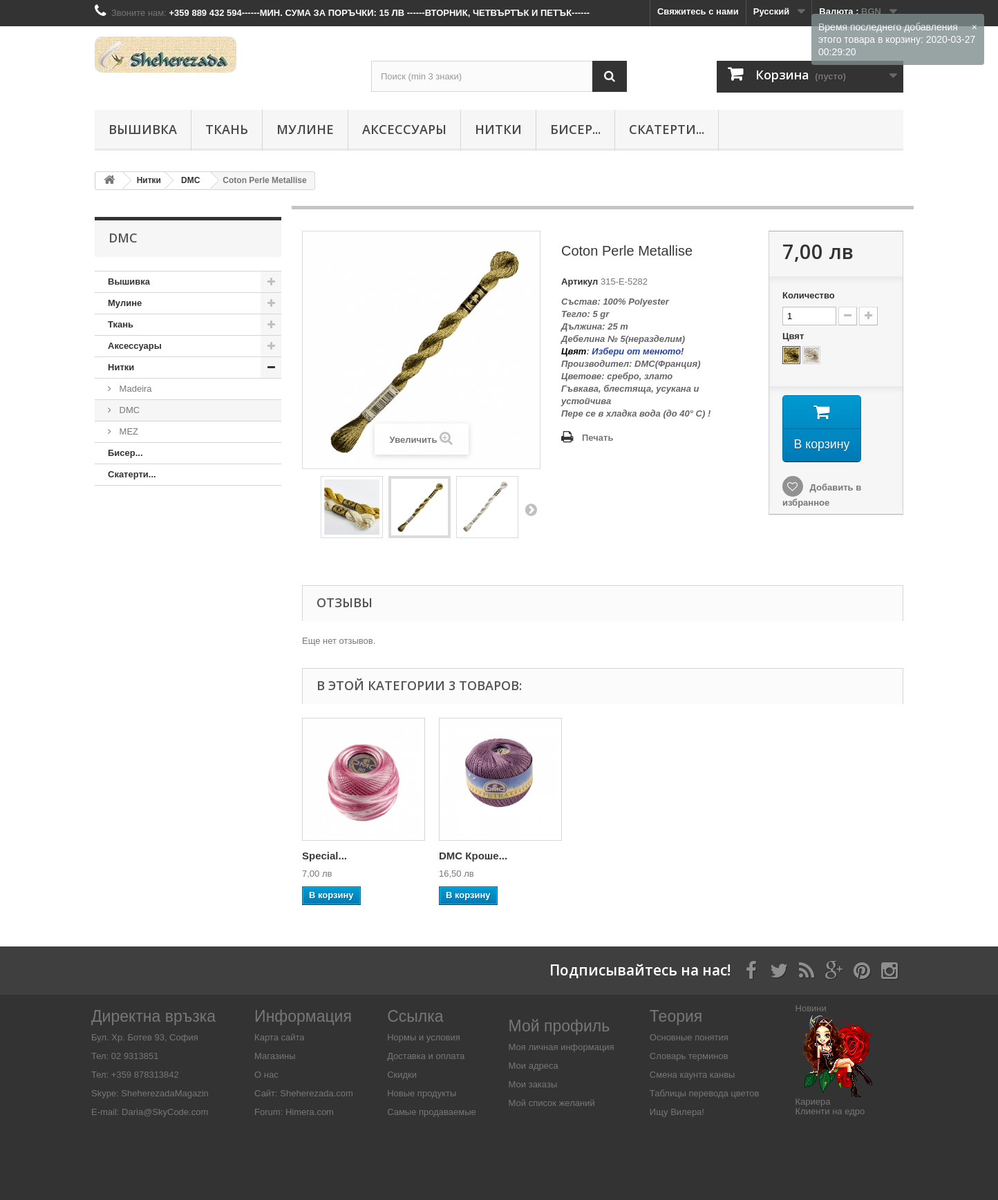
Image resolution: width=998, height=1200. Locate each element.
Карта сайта (279, 1037)
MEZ (127, 431)
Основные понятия (689, 1037)
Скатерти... (666, 129)
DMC (128, 410)
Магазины (275, 1056)
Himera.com (308, 1112)
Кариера (813, 1101)
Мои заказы (533, 1084)
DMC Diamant (336, 855)
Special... (461, 855)
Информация (303, 1016)
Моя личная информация (561, 1047)
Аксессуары (404, 129)
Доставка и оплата (425, 1056)
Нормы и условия (423, 1037)
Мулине (305, 129)
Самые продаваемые (431, 1112)
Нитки (498, 129)
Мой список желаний (552, 1103)
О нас (266, 1074)
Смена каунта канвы (692, 1074)
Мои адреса (533, 1065)
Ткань (226, 129)
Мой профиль (559, 1026)
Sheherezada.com (316, 1093)
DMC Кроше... (610, 855)
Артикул (579, 281)
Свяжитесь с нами (698, 11)
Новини (811, 1008)
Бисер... (575, 129)
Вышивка (143, 129)
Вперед (531, 509)
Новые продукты (421, 1093)
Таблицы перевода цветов (705, 1093)
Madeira (134, 388)
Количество (808, 295)
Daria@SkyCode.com (165, 1112)
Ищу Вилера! (677, 1112)
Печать (597, 437)
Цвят (794, 336)
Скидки (402, 1074)
